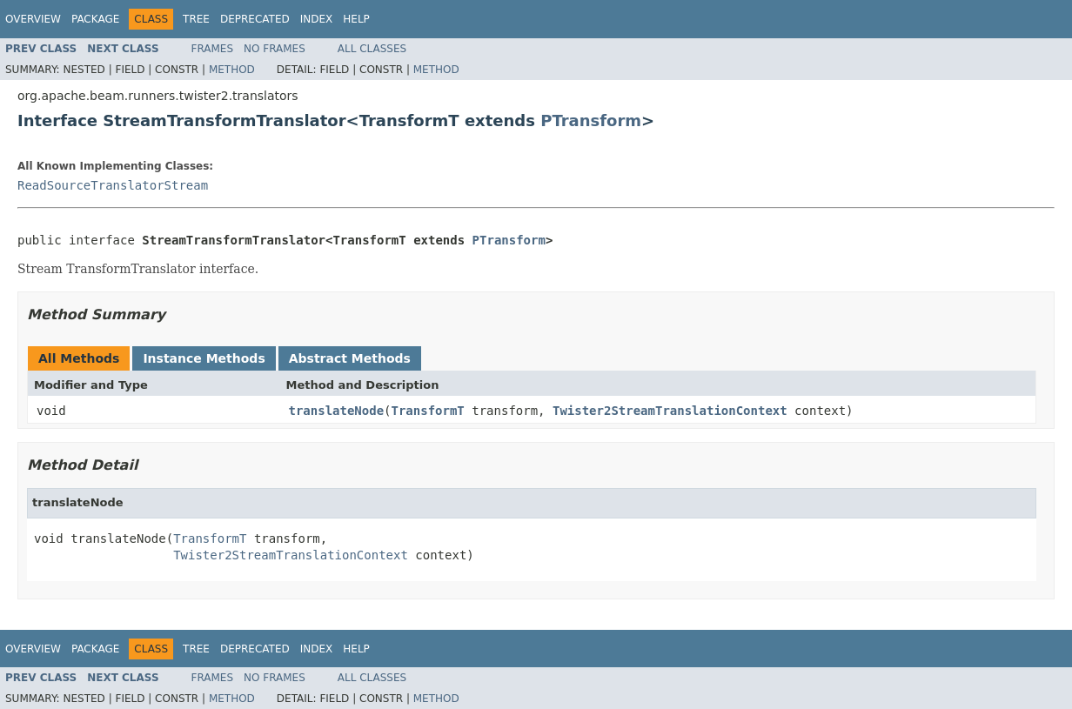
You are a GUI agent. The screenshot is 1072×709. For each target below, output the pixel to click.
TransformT (428, 411)
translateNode (337, 411)
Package (95, 19)
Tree (196, 19)
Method (232, 70)
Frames (212, 49)
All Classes (372, 49)
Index (316, 19)
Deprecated (255, 19)
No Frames (274, 49)
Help (356, 19)
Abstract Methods (350, 358)
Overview (33, 19)
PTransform (590, 120)
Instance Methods (204, 358)
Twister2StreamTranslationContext (670, 411)
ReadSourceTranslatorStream (112, 185)
